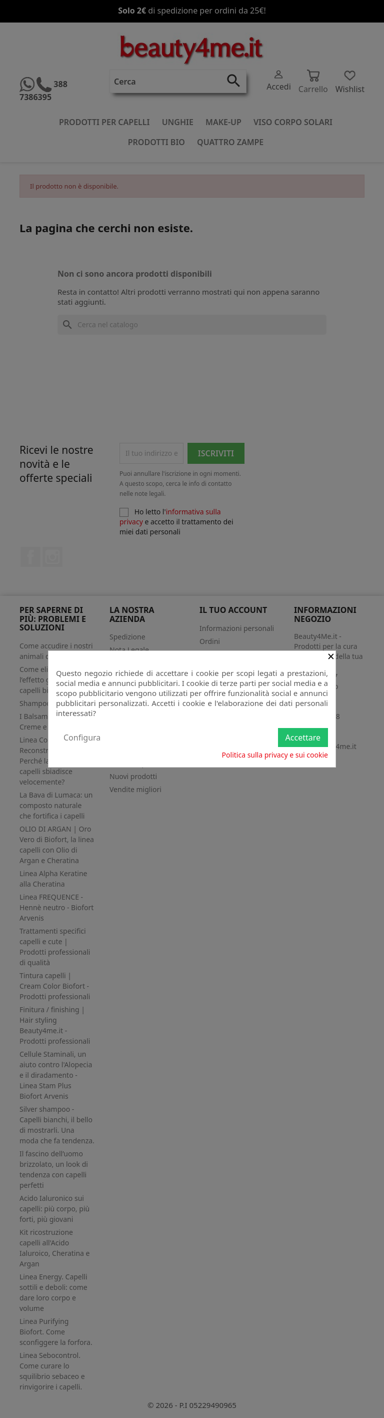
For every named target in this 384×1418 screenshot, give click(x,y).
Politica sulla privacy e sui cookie (275, 755)
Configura (82, 737)
